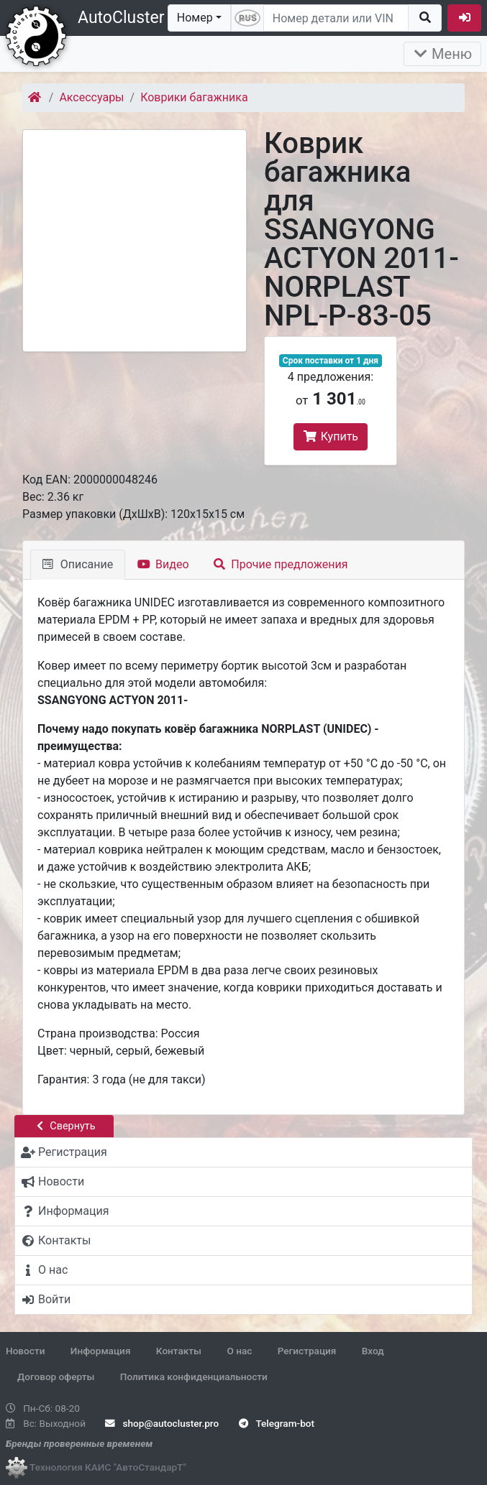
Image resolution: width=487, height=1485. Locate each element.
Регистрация (307, 1350)
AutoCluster (121, 17)
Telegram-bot (276, 1423)
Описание (77, 564)
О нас (239, 1350)
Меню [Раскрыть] (442, 54)
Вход (373, 1350)
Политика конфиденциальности (194, 1376)
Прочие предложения (281, 564)
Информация (100, 1350)
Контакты (178, 1350)
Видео (162, 564)
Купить (330, 436)
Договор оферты (55, 1376)
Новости (25, 1350)
